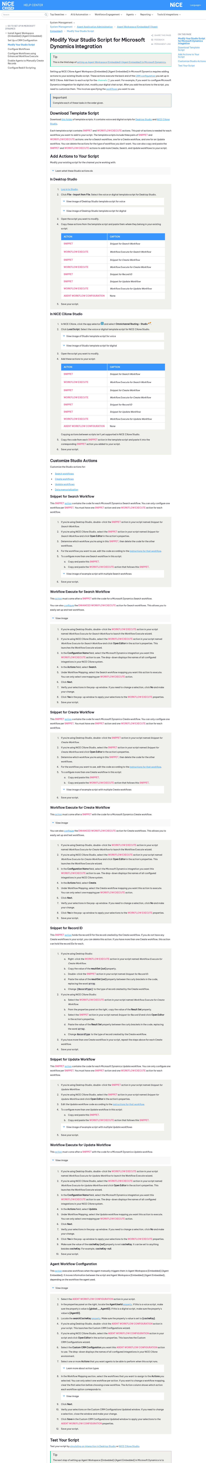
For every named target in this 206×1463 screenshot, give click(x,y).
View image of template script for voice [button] (94, 201)
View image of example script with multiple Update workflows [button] (98, 1127)
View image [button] (60, 618)
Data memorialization (66, 489)
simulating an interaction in (93, 1446)
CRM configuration (145, 76)
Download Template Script (189, 48)
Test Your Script (186, 65)
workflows (111, 89)
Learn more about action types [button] (81, 1368)
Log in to (69, 189)
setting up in (121, 62)
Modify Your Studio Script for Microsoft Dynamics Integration (191, 41)
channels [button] (102, 80)
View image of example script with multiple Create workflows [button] (97, 789)
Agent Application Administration (95, 26)
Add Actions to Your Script (188, 55)
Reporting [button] (145, 14)
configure (69, 605)
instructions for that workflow (145, 551)
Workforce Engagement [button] (107, 14)
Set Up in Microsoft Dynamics (20, 27)
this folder (66, 119)
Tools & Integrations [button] (167, 14)
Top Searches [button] (57, 14)
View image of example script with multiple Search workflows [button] (98, 573)
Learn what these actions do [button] (73, 170)
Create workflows (64, 479)
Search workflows (64, 473)
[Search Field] (25, 14)
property (127, 1304)
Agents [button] (130, 14)
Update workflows (64, 484)
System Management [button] (61, 22)
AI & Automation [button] (79, 14)
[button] (46, 14)
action (68, 503)
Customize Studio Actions (192, 61)
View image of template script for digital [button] (95, 210)
